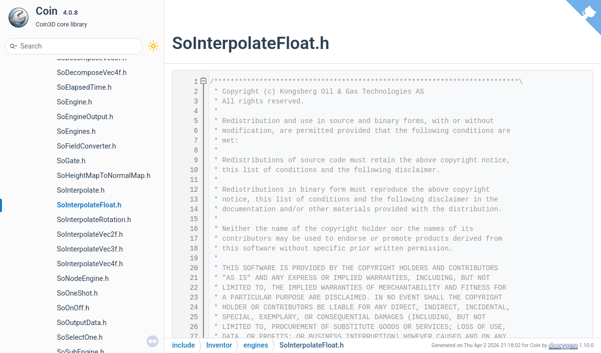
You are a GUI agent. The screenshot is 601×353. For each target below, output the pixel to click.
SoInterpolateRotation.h (94, 220)
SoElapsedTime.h (84, 87)
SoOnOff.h (73, 308)
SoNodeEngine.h (83, 279)
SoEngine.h (74, 102)
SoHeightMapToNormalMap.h (103, 176)
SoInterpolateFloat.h (89, 205)
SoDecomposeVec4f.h (91, 73)
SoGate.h (71, 161)
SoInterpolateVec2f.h (90, 234)
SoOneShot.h (77, 293)
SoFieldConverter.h (86, 146)
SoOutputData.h (82, 323)
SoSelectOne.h (80, 337)
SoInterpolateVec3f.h (90, 249)
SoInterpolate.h (81, 190)
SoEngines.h (76, 131)
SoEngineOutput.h (85, 117)
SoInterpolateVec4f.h (90, 264)
